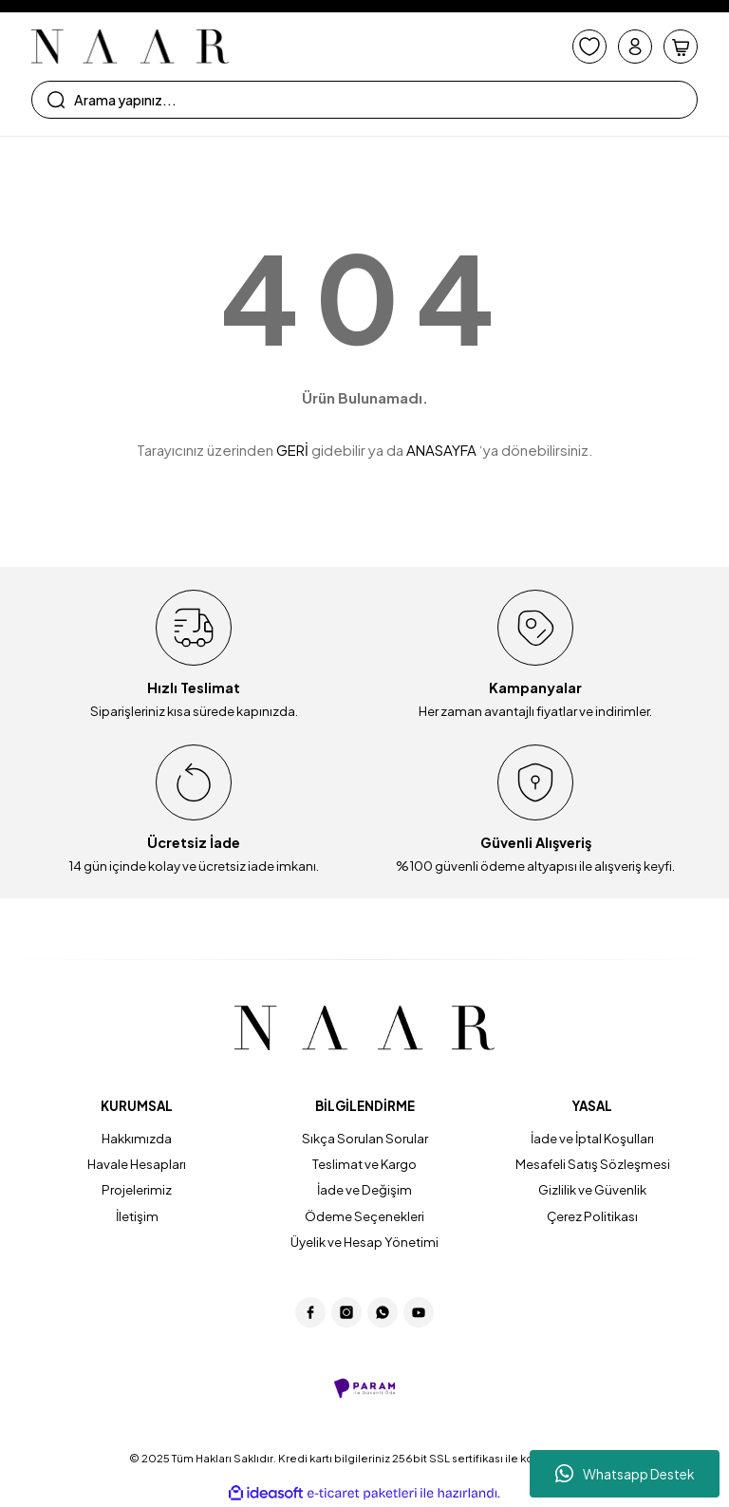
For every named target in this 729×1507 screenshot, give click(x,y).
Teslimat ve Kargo (364, 1164)
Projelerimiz (137, 1189)
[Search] (364, 100)
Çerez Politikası (592, 1216)
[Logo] (130, 46)
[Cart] (681, 46)
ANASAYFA (441, 450)
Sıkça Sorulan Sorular (365, 1138)
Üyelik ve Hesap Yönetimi (364, 1242)
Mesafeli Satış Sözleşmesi (592, 1164)
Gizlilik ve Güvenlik (592, 1189)
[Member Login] (635, 46)
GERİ (292, 450)
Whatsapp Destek (625, 1473)
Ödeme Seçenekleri (364, 1216)
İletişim (137, 1216)
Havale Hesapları (136, 1164)
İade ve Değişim (364, 1189)
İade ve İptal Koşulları (592, 1138)
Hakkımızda (137, 1138)
